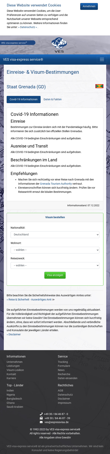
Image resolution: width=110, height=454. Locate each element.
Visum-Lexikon (15, 370)
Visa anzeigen (55, 275)
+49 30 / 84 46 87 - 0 (56, 414)
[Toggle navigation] (102, 59)
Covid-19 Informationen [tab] (24, 99)
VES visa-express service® (23, 59)
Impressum (64, 403)
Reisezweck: (18, 258)
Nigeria (11, 394)
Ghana (11, 403)
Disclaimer (64, 398)
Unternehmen (15, 362)
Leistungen (13, 366)
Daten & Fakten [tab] (53, 99)
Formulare (64, 366)
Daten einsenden (67, 378)
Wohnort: (16, 243)
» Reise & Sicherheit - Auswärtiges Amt (29, 299)
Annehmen (89, 6)
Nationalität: (18, 227)
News (61, 370)
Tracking (63, 362)
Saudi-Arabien (15, 407)
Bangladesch (14, 398)
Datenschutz (65, 394)
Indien (10, 390)
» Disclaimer (14, 334)
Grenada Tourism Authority (56, 183)
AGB (60, 390)
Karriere (11, 378)
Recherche (64, 374)
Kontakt (11, 374)
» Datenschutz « (28, 27)
